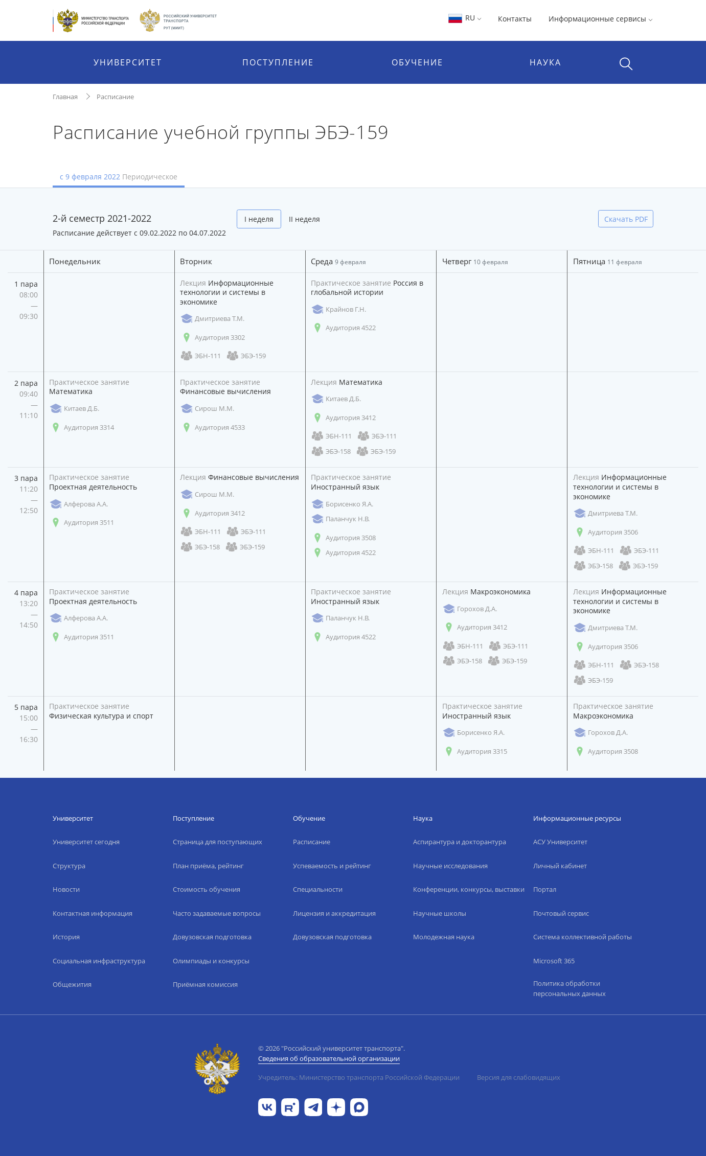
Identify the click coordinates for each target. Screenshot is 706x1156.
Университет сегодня (86, 841)
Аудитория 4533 (212, 427)
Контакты (515, 19)
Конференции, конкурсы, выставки (469, 889)
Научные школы (439, 913)
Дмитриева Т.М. (212, 318)
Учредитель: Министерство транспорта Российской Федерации (359, 1077)
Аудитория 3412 (343, 418)
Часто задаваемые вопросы (217, 913)
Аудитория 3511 (81, 522)
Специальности (318, 889)
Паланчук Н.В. (340, 519)
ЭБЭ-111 (377, 436)
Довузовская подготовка (212, 936)
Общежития (72, 984)
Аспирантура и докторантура (459, 841)
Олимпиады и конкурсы (211, 960)
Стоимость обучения (206, 889)
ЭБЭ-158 (331, 451)
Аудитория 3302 (212, 337)
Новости (66, 889)
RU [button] (464, 17)
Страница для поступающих (217, 841)
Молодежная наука (443, 936)
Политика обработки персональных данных (569, 988)
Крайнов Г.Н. (338, 309)
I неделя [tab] (259, 219)
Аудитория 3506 (605, 532)
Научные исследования (450, 865)
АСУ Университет (560, 841)
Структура (69, 865)
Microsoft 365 (554, 960)
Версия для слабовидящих (518, 1077)
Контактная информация (92, 913)
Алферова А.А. (78, 504)
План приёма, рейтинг (208, 865)
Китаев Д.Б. (74, 408)
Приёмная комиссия (205, 984)
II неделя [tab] (304, 219)
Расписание (115, 96)
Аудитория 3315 (474, 751)
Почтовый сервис (561, 913)
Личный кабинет (560, 865)
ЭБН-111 (200, 356)
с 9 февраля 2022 (118, 176)
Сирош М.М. (207, 408)
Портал (544, 889)
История (66, 936)
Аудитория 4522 (343, 328)
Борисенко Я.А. (342, 504)
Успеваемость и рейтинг (332, 865)
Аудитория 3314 (81, 427)
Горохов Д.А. (469, 609)
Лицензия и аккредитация (334, 913)
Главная (65, 96)
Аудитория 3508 (343, 538)
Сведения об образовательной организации (329, 1058)
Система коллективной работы (582, 936)
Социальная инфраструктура (99, 960)
